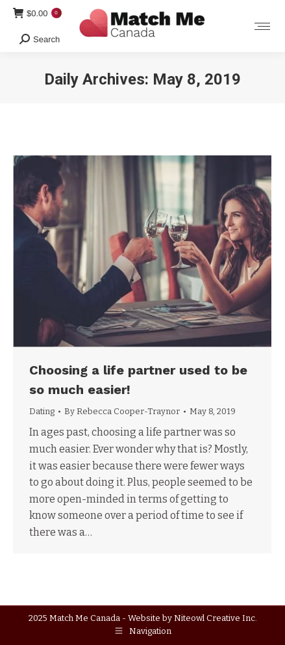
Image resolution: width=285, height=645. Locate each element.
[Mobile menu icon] (262, 26)
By (122, 411)
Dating (42, 411)
